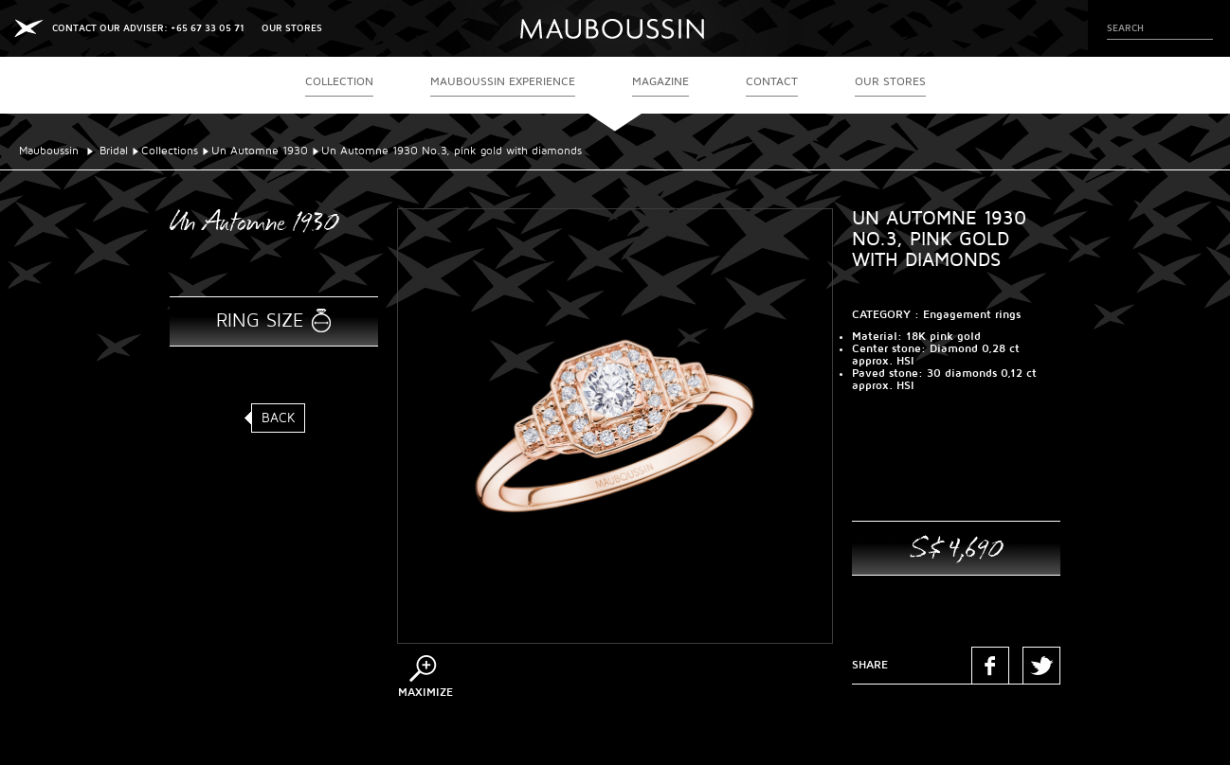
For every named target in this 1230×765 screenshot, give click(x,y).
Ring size (259, 321)
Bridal (113, 151)
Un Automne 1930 (259, 151)
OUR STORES (292, 28)
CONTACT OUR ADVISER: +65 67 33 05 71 (148, 28)
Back (279, 418)
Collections (169, 151)
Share (870, 665)
